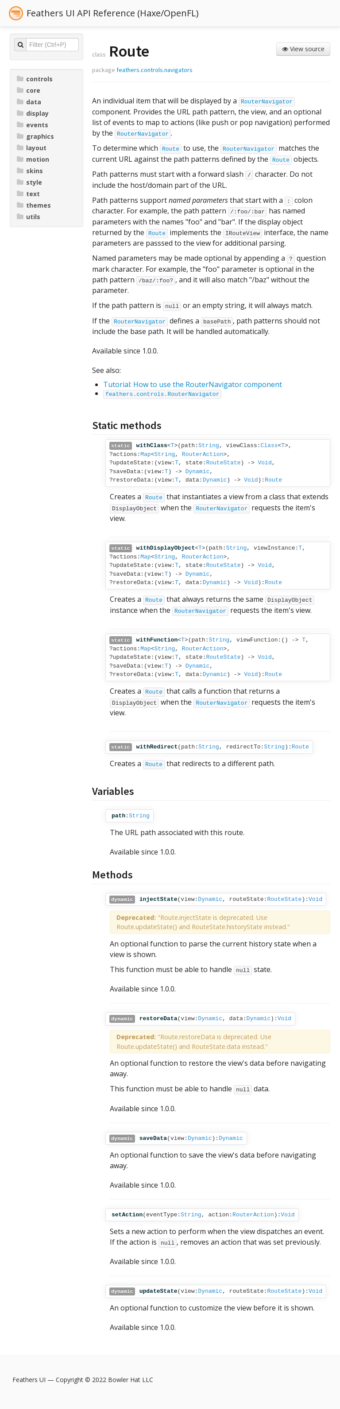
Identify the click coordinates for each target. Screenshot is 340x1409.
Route (170, 149)
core (28, 90)
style (29, 182)
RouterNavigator (267, 102)
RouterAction (203, 454)
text (28, 194)
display (33, 113)
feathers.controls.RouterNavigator (162, 394)
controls (35, 79)
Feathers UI (29, 1379)
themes (34, 205)
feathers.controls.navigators (154, 70)
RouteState (223, 463)
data (29, 102)
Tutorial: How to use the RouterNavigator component (192, 384)
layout (31, 148)
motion (33, 159)
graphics (35, 136)
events (32, 125)
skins (30, 171)
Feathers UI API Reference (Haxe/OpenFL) (113, 13)
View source (303, 49)
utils (28, 217)
